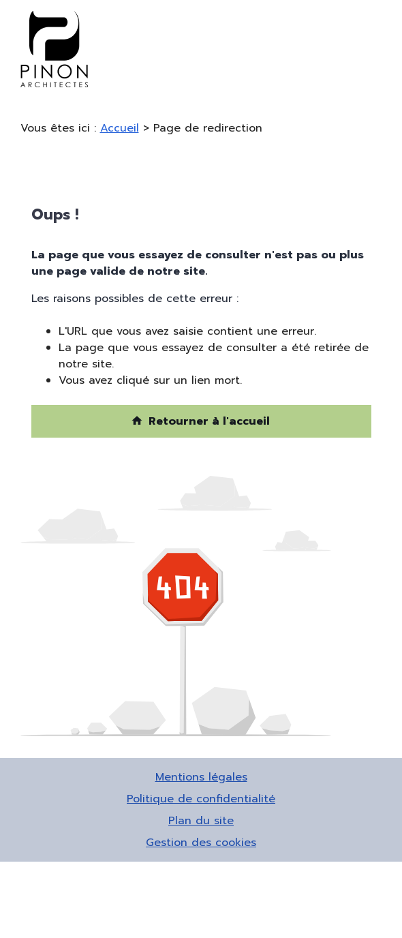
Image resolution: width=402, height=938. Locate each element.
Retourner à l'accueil (200, 421)
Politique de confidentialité (201, 799)
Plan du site (201, 821)
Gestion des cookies (201, 842)
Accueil (119, 128)
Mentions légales (201, 777)
